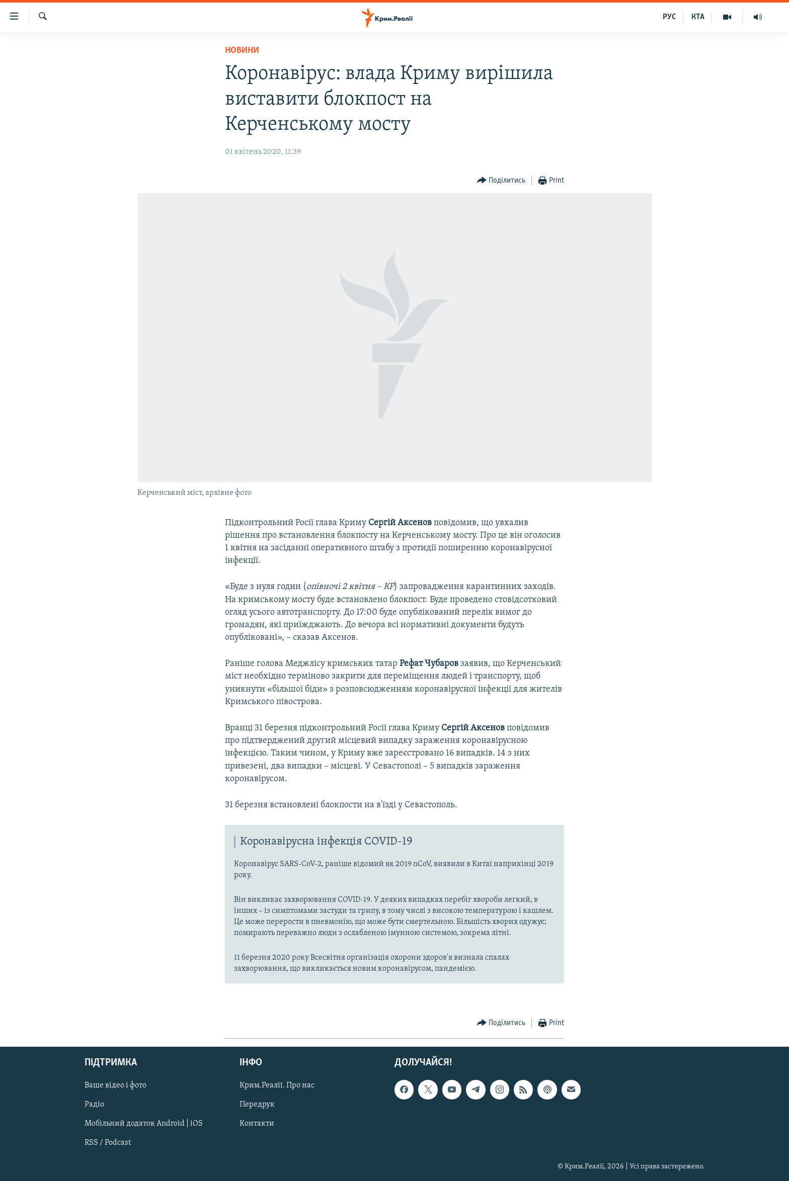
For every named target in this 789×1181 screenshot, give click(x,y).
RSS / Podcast (108, 1143)
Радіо (94, 1105)
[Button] (501, 181)
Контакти (257, 1124)
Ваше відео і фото (115, 1085)
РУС (669, 17)
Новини (242, 50)
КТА (697, 17)
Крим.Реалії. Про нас (277, 1085)
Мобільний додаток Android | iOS (144, 1124)
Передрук (257, 1105)
